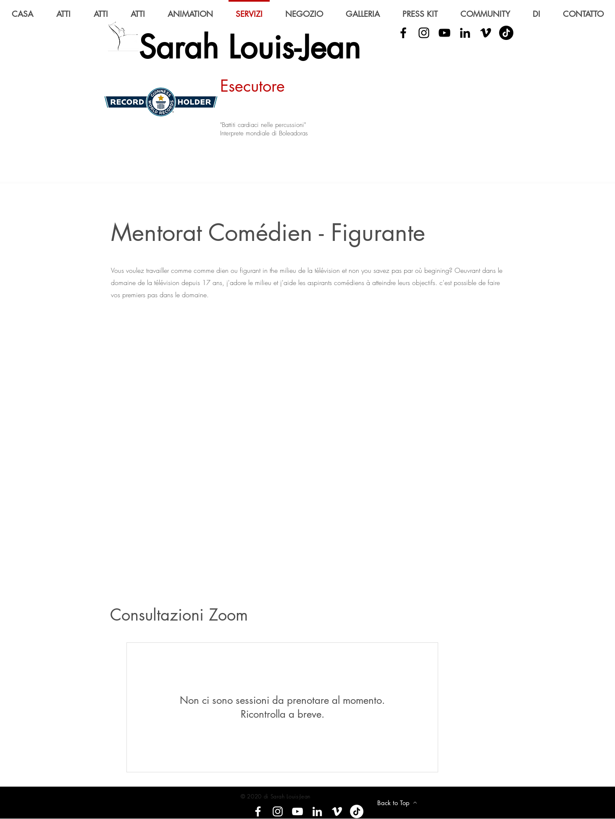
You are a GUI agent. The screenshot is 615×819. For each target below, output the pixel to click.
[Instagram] (277, 811)
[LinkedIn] (465, 33)
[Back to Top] (397, 802)
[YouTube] (444, 33)
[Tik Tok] (506, 33)
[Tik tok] (356, 811)
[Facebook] (258, 811)
